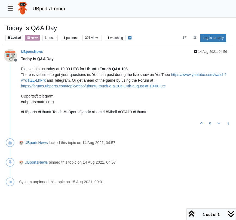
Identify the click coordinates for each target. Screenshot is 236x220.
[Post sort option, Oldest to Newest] (184, 38)
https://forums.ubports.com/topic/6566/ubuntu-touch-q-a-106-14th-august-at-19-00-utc (93, 86)
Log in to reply (213, 38)
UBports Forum (49, 8)
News (32, 37)
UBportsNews (32, 52)
